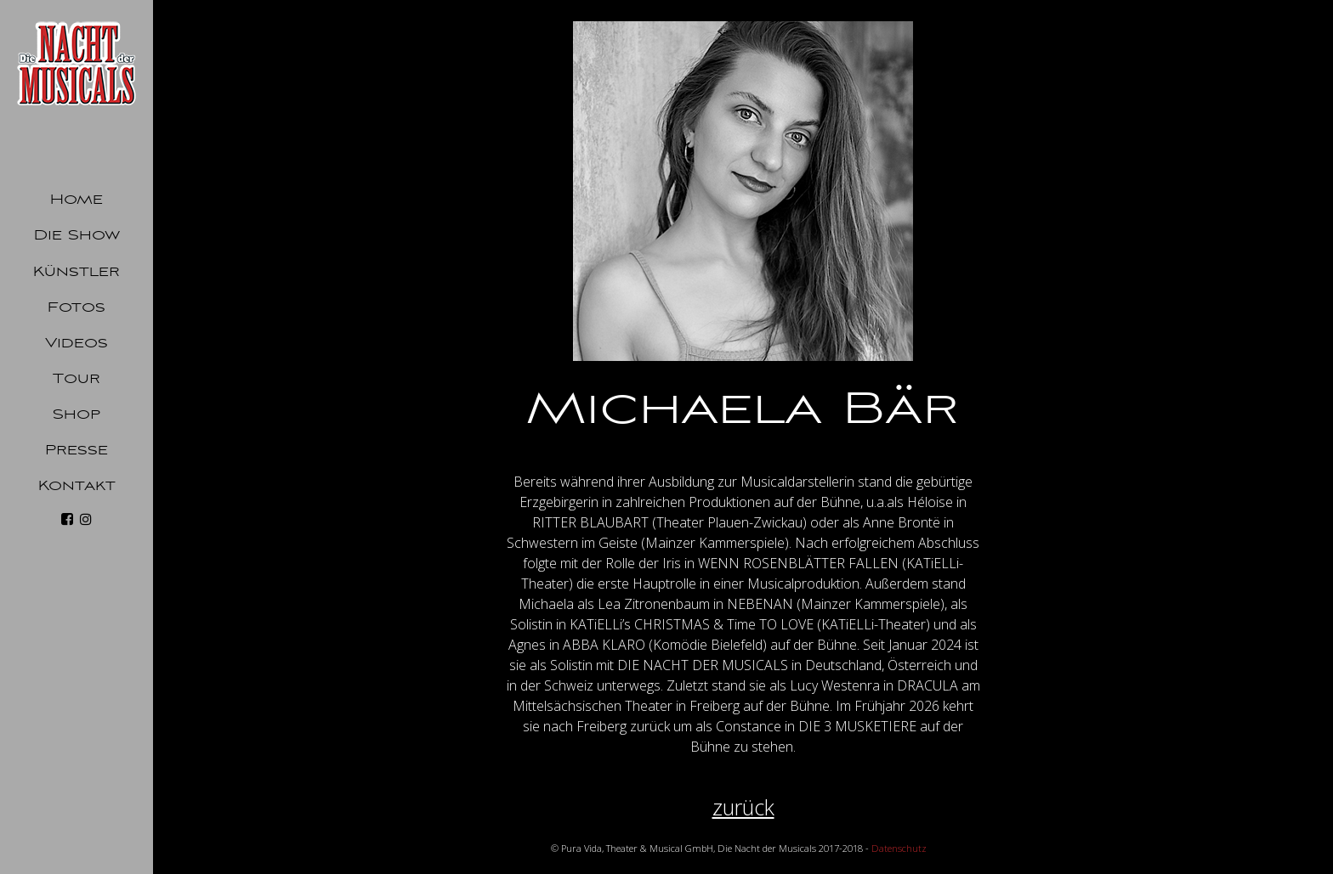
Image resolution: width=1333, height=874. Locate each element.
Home (76, 199)
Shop (76, 414)
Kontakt (77, 485)
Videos (76, 343)
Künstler (76, 271)
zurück (743, 807)
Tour (76, 378)
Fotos (76, 307)
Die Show (77, 235)
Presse (76, 450)
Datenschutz (899, 848)
